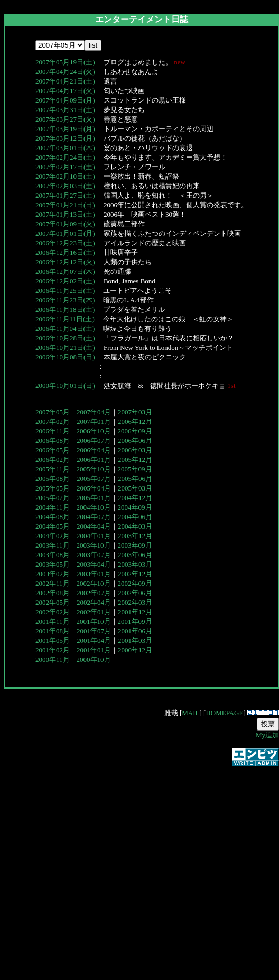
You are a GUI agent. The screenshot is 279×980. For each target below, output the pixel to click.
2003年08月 (52, 555)
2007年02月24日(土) (65, 157)
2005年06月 (135, 479)
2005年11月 (52, 469)
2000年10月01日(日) (65, 386)
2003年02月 (52, 574)
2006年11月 (52, 431)
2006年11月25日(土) (65, 290)
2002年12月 (135, 574)
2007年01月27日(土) (65, 195)
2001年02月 (52, 650)
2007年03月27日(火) (65, 119)
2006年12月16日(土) (65, 252)
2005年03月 (135, 488)
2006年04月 (94, 450)
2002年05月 (52, 602)
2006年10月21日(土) (65, 348)
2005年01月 (94, 498)
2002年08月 (52, 593)
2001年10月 (94, 621)
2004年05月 (52, 526)
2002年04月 (94, 602)
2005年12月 (135, 460)
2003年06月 (135, 555)
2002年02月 (52, 612)
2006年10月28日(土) (65, 338)
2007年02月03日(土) (65, 186)
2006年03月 (135, 450)
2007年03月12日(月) (65, 138)
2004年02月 (52, 536)
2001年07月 (94, 631)
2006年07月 (94, 441)
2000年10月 (94, 659)
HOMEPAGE (224, 713)
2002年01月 (94, 612)
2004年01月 (94, 536)
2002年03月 (135, 602)
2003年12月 (135, 536)
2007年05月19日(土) (65, 62)
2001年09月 (135, 621)
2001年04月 (94, 640)
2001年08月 (52, 631)
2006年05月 (52, 450)
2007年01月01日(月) (65, 233)
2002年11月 (52, 583)
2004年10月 (94, 507)
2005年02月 (52, 498)
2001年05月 (52, 640)
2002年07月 (94, 593)
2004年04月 (94, 526)
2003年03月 (135, 564)
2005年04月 (94, 488)
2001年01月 (94, 650)
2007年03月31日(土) (65, 110)
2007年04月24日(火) (65, 72)
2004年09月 (135, 507)
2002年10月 (94, 583)
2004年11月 (52, 507)
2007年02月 (52, 422)
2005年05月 (52, 488)
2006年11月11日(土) (65, 319)
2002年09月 (135, 583)
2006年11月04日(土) (65, 328)
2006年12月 (135, 422)
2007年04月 (94, 412)
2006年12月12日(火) (65, 262)
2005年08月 (52, 479)
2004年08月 (52, 517)
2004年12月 (135, 498)
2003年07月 (94, 555)
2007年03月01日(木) (65, 148)
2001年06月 (135, 631)
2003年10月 (94, 545)
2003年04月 (94, 564)
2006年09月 (135, 431)
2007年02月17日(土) (65, 167)
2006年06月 (135, 441)
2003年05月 (52, 564)
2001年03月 (135, 640)
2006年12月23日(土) (65, 243)
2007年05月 (52, 412)
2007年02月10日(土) (65, 176)
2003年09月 (135, 545)
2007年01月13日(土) (65, 214)
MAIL (190, 713)
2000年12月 (135, 650)
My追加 (267, 735)
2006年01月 (94, 460)
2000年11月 (52, 659)
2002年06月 (135, 593)
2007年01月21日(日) (65, 205)
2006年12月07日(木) (65, 271)
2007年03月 (135, 412)
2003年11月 (52, 545)
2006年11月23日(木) (65, 300)
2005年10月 (94, 469)
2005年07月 (94, 479)
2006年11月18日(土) (65, 309)
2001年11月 (52, 621)
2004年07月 (94, 517)
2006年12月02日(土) (65, 281)
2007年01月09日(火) (65, 224)
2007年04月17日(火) (65, 91)
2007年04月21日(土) (65, 81)
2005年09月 (135, 469)
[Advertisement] (99, 867)
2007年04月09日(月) (65, 100)
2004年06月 (135, 517)
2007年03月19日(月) (65, 129)
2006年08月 (52, 441)
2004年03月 (135, 526)
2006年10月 (94, 431)
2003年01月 (94, 574)
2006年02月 (52, 460)
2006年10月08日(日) (65, 357)
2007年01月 (94, 422)
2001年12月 (135, 612)
